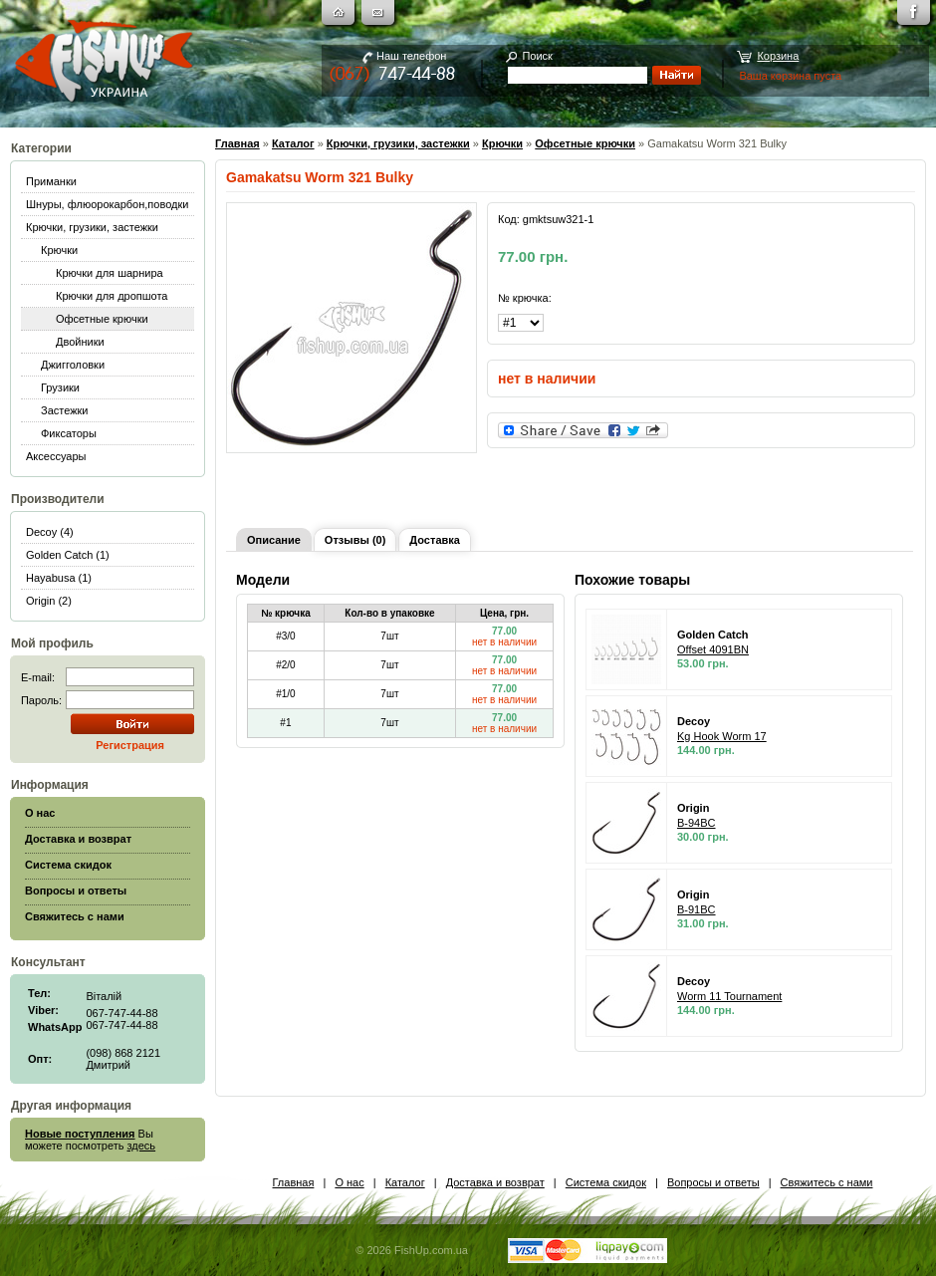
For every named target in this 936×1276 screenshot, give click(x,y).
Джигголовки (73, 365)
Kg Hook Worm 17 (722, 736)
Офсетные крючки (102, 319)
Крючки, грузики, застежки (92, 227)
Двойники (80, 342)
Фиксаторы (69, 433)
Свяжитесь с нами (827, 1182)
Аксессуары (56, 456)
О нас (349, 1182)
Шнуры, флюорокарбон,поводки (107, 204)
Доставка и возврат (495, 1182)
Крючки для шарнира (109, 273)
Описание (274, 540)
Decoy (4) (50, 532)
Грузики (60, 387)
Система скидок (606, 1182)
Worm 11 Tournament (729, 996)
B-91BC (696, 909)
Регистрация (130, 745)
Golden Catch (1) (68, 555)
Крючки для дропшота (111, 296)
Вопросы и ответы (713, 1182)
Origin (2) (49, 601)
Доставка (434, 540)
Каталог (293, 143)
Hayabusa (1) (59, 578)
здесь (141, 1145)
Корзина (778, 56)
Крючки (59, 250)
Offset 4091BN (713, 649)
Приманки (51, 181)
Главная (237, 143)
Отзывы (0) (355, 540)
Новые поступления (80, 1134)
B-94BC (696, 823)
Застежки (65, 410)
